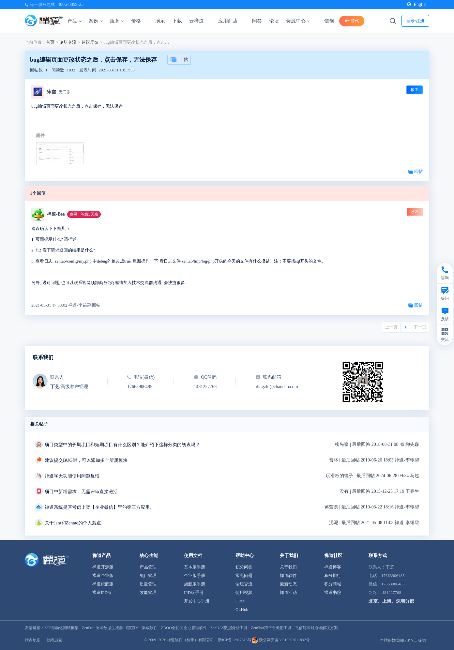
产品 (75, 20)
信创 (329, 20)
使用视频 (243, 592)
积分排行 (332, 575)
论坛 (274, 20)
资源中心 (298, 20)
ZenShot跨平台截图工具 (271, 628)
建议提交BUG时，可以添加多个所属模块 (86, 460)
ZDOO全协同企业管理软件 (184, 628)
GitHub (241, 609)
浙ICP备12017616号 (234, 640)
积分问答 (243, 567)
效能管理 (148, 592)
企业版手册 (194, 575)
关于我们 (288, 567)
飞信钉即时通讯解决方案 (316, 628)
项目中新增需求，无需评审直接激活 (81, 491)
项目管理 (148, 575)
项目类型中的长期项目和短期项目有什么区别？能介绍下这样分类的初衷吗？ (122, 444)
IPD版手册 (194, 592)
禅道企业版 (102, 575)
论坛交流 (67, 42)
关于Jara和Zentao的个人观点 (73, 523)
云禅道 (196, 20)
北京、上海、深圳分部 (391, 601)
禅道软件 (288, 575)
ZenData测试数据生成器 (102, 628)
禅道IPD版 (102, 592)
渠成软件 (150, 628)
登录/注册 (415, 20)
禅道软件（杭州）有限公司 (190, 640)
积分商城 (332, 584)
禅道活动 (288, 592)
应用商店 (228, 20)
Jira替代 (351, 20)
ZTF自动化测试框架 (61, 628)
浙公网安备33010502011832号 (280, 640)
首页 (50, 42)
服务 (117, 20)
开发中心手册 (196, 600)
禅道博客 (332, 567)
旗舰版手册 (194, 584)
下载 (177, 20)
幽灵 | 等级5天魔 (84, 214)
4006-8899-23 (70, 4)
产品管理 (148, 567)
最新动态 (288, 584)
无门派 (64, 92)
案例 (96, 20)
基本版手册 (194, 567)
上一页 (391, 327)
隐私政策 (55, 640)
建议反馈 (90, 42)
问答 (257, 20)
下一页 (420, 327)
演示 (160, 20)
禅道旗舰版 (102, 584)
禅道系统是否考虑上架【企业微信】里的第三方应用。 (99, 507)
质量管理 (148, 584)
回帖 (179, 60)
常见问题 (243, 575)
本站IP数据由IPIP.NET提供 (403, 640)
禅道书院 (332, 592)
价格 (136, 20)
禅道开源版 (102, 567)
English (417, 4)
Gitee (240, 600)
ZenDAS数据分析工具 (229, 628)
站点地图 (32, 640)
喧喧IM (132, 628)
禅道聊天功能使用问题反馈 (72, 476)
